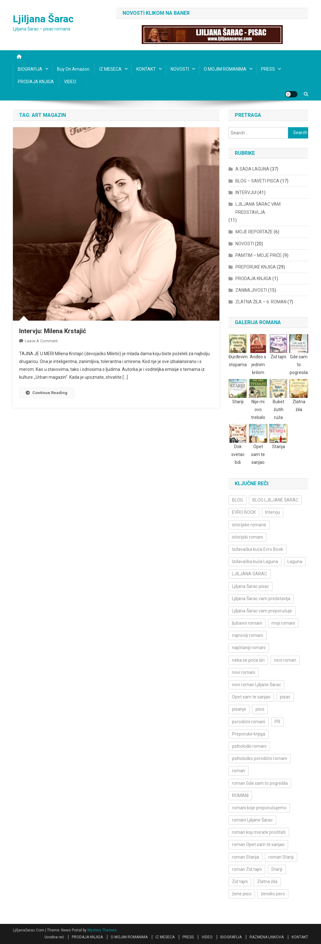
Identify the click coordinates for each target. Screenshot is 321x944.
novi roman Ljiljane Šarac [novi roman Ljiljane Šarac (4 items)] (256, 684)
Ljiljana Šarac (43, 19)
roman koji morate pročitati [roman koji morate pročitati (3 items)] (259, 832)
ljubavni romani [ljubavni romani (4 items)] (247, 623)
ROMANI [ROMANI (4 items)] (240, 795)
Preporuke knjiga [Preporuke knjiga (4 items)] (248, 733)
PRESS (268, 69)
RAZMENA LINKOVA (267, 937)
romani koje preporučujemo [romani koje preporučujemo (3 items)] (259, 807)
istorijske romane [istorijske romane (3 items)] (249, 524)
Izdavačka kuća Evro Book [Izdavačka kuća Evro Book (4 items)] (257, 549)
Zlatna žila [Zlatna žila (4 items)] (267, 881)
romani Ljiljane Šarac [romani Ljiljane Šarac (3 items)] (252, 819)
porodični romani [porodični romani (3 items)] (248, 721)
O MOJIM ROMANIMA (225, 69)
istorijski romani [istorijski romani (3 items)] (247, 537)
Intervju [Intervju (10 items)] (272, 512)
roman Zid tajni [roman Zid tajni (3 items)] (247, 869)
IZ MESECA (110, 69)
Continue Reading (46, 392)
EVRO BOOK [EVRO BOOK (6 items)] (244, 512)
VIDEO (70, 81)
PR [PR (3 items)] (277, 721)
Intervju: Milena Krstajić (52, 331)
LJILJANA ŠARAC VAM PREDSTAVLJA (258, 208)
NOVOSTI (180, 69)
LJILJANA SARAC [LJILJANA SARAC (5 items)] (249, 573)
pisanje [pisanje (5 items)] (239, 709)
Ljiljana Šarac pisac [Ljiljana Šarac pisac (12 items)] (250, 586)
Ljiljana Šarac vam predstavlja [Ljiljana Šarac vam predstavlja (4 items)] (261, 598)
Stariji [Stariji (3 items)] (276, 869)
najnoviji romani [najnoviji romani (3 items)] (247, 635)
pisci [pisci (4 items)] (259, 709)
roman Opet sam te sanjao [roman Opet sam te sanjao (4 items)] (258, 844)
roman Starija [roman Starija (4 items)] (245, 857)
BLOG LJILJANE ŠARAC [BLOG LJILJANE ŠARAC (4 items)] (275, 499)
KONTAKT (146, 69)
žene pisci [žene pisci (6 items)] (241, 893)
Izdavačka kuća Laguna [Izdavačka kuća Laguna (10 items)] (255, 561)
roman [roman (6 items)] (238, 770)
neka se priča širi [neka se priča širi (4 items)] (248, 660)
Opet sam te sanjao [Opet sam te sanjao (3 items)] (251, 696)
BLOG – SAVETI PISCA (257, 180)
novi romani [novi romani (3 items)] (243, 672)
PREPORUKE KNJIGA (255, 266)
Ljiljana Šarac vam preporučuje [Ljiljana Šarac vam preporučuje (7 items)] (262, 610)
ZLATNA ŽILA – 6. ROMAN (261, 301)
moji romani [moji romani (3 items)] (283, 623)
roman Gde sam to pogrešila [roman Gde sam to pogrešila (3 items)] (260, 783)
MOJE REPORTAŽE (254, 231)
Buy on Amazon (73, 69)
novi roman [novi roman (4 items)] (285, 660)
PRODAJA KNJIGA (36, 81)
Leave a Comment (41, 341)
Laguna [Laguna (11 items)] (294, 561)
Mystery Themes (102, 930)
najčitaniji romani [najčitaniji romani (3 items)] (249, 647)
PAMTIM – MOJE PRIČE (258, 255)
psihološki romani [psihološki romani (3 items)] (249, 746)
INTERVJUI (245, 192)
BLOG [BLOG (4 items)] (237, 499)
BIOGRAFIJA (30, 69)
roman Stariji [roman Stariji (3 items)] (281, 857)
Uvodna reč (54, 937)
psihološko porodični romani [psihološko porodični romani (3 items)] (259, 758)
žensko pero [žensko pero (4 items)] (273, 893)
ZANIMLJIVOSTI (251, 290)
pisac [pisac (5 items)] (285, 696)
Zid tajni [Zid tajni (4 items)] (240, 881)
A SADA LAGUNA (252, 168)
